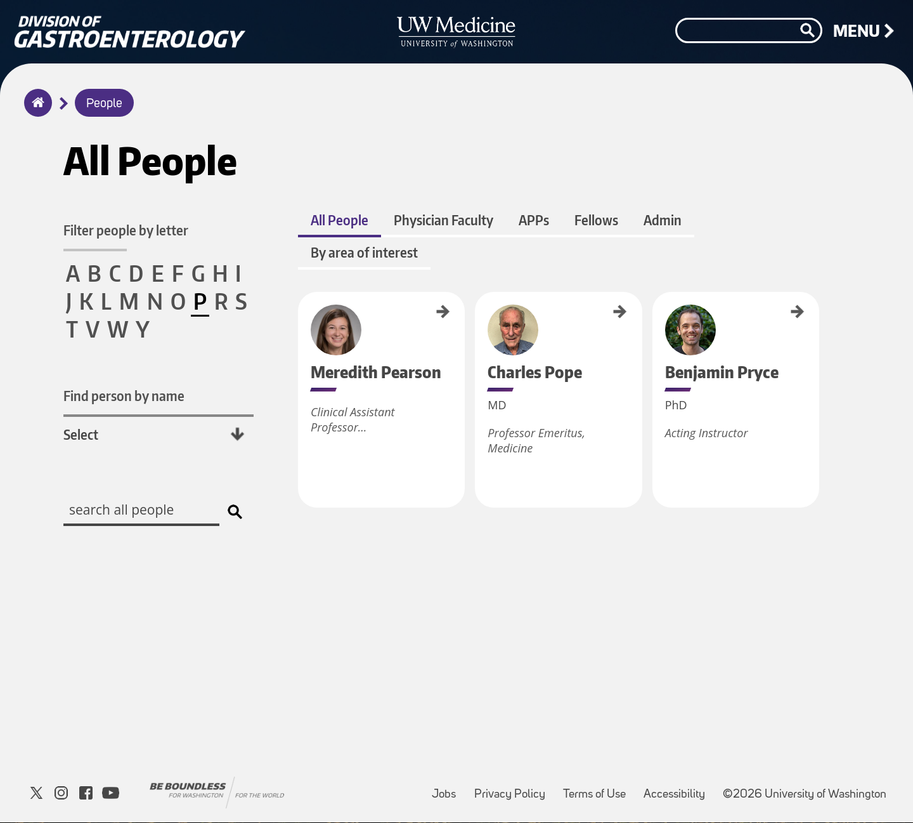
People (104, 104)
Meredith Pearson (302, 319)
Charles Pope (477, 312)
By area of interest (364, 252)
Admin (663, 220)
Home (35, 111)
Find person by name (124, 395)
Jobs (447, 789)
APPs (534, 220)
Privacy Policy (513, 789)
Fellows (596, 220)
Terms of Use (598, 789)
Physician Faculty (443, 220)
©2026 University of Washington (804, 795)
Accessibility (678, 789)
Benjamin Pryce (652, 315)
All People (339, 220)
